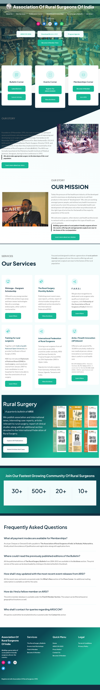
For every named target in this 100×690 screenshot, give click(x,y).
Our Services (20, 14)
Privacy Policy (83, 651)
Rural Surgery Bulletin (75, 14)
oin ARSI (83, 97)
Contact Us (56, 658)
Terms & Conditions (85, 648)
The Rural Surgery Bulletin (36, 648)
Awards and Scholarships (55, 14)
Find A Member (32, 655)
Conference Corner (36, 14)
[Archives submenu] (93, 13)
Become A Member (34, 658)
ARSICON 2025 (58, 651)
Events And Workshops (35, 651)
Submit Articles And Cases (16, 454)
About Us (9, 14)
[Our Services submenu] (26, 13)
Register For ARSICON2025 (50, 90)
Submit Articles (17, 97)
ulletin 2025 (49, 34)
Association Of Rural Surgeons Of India (53, 6)
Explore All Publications (15, 446)
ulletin (17, 89)
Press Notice (57, 655)
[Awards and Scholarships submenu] (64, 13)
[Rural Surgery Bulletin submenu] (83, 13)
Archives (89, 14)
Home (55, 648)
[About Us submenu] (13, 13)
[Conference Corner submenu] (43, 13)
